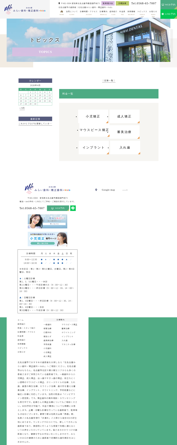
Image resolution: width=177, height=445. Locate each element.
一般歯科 (47, 309)
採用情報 (22, 328)
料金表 (21, 320)
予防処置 (47, 329)
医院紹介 (22, 308)
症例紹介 (22, 324)
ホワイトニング (69, 317)
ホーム (21, 304)
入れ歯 (65, 325)
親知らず (47, 321)
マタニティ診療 (68, 329)
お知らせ (22, 336)
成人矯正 (47, 341)
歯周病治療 (49, 325)
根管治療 (47, 313)
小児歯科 (47, 333)
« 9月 (22, 107)
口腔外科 (47, 317)
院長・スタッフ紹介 (26, 312)
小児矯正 (47, 337)
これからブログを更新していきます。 (37, 123)
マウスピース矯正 (69, 309)
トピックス (23, 332)
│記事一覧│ (109, 80)
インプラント (67, 321)
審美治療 (66, 313)
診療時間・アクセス (26, 316)
